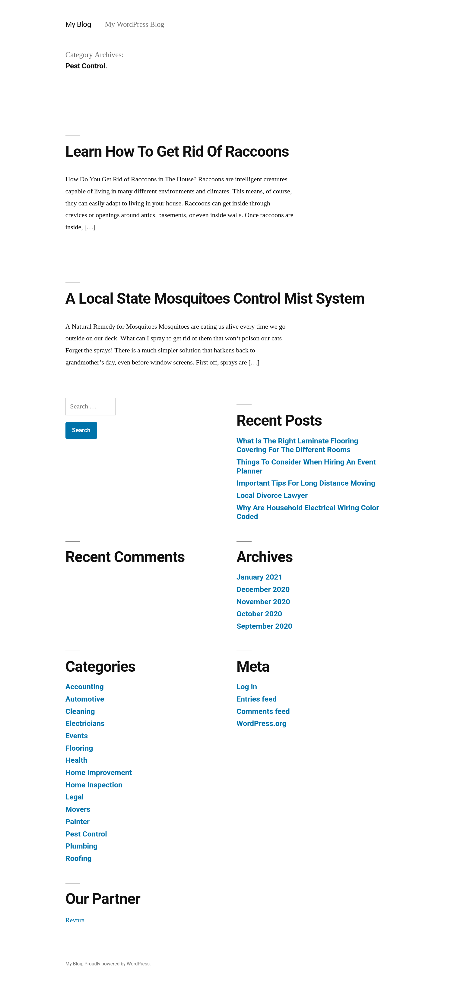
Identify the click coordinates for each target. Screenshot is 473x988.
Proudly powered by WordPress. (117, 964)
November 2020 (263, 601)
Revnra (75, 920)
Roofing (78, 858)
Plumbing (81, 846)
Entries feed (257, 699)
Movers (77, 809)
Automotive (84, 699)
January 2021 (260, 577)
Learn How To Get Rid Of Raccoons (177, 151)
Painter (77, 821)
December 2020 (263, 589)
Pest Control (86, 834)
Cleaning (80, 711)
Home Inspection (93, 784)
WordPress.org (262, 723)
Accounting (84, 686)
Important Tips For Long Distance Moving (306, 483)
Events (76, 735)
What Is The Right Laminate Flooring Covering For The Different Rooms (297, 445)
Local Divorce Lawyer (272, 495)
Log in (247, 686)
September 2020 (264, 626)
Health (76, 760)
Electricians (85, 723)
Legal (74, 797)
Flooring (79, 748)
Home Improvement (98, 772)
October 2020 (259, 613)
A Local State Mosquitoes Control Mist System (215, 298)
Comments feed (263, 711)
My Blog (78, 24)
